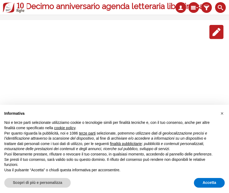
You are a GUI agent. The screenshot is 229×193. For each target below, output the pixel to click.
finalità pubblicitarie (126, 144)
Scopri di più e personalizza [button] (37, 182)
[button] (222, 113)
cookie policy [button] (64, 128)
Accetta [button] (209, 182)
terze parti (87, 133)
